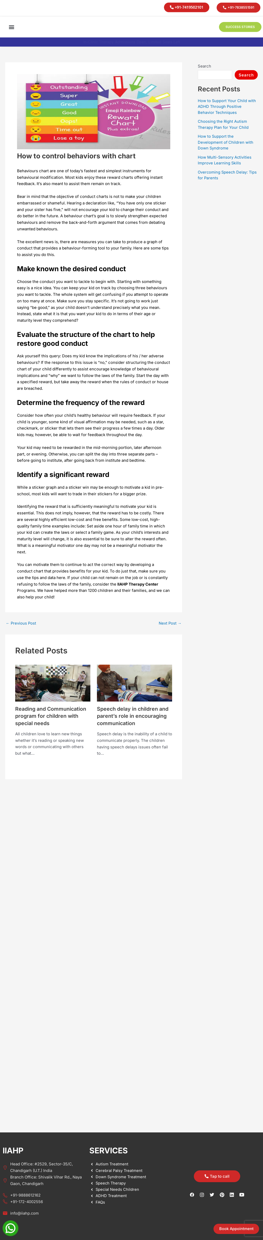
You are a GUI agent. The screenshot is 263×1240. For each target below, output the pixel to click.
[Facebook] (192, 1194)
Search (204, 66)
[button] (11, 27)
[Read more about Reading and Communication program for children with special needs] (52, 682)
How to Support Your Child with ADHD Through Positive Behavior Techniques (227, 106)
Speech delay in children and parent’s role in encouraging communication (133, 716)
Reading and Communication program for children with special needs (51, 716)
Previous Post (21, 623)
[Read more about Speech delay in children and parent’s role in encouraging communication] (134, 682)
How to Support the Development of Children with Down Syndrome (226, 142)
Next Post (170, 623)
